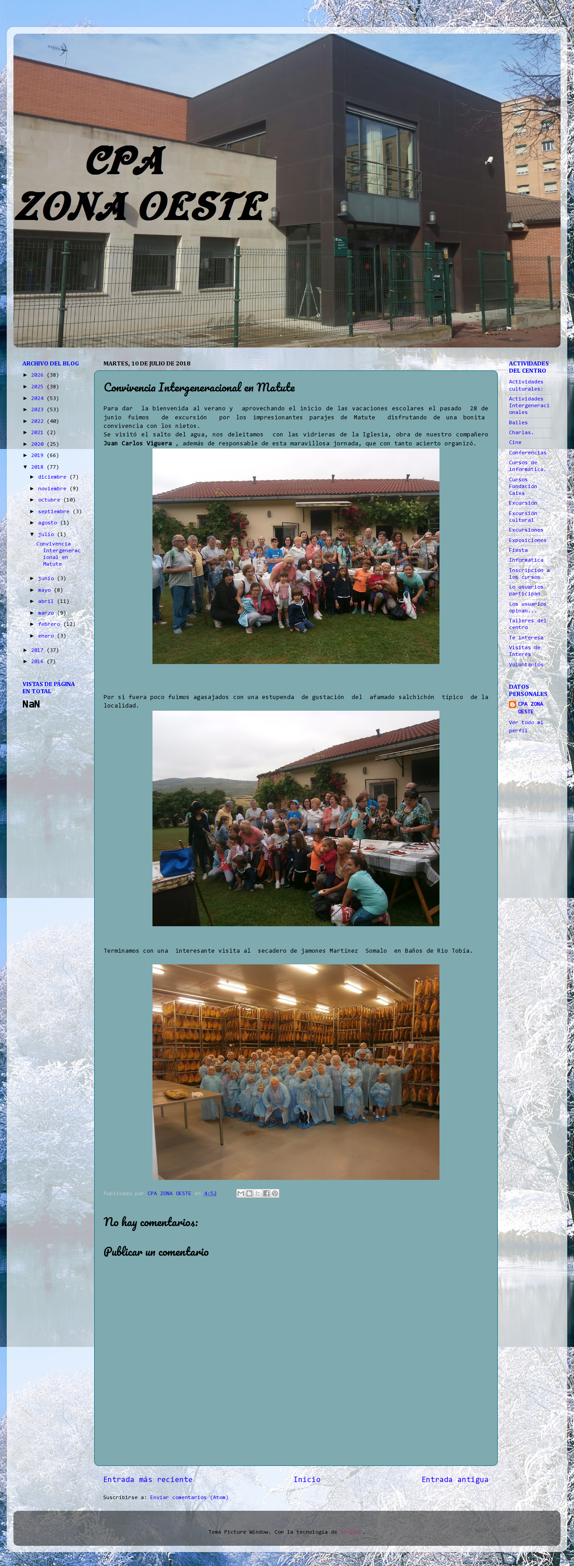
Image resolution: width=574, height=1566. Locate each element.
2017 (39, 650)
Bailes (518, 423)
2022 (39, 421)
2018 (39, 467)
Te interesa (526, 638)
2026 (39, 375)
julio (47, 534)
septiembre (55, 512)
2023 (39, 410)
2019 (39, 455)
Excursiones (526, 530)
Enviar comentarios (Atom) (189, 1497)
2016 (39, 661)
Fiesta (518, 550)
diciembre (54, 477)
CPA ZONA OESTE (530, 708)
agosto (49, 523)
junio (47, 578)
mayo (46, 590)
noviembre (54, 489)
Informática (526, 560)
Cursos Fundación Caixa (523, 486)
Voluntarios (526, 665)
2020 (39, 444)
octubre (50, 500)
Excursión (523, 503)
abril (47, 601)
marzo (47, 613)
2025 (39, 387)
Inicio (307, 1480)
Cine (515, 442)
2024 (39, 398)
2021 (39, 432)
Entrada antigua (455, 1480)
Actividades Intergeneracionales (529, 405)
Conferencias (528, 453)
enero (47, 636)
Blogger (351, 1532)
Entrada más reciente (148, 1480)
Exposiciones (528, 540)
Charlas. (521, 432)
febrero (50, 624)
